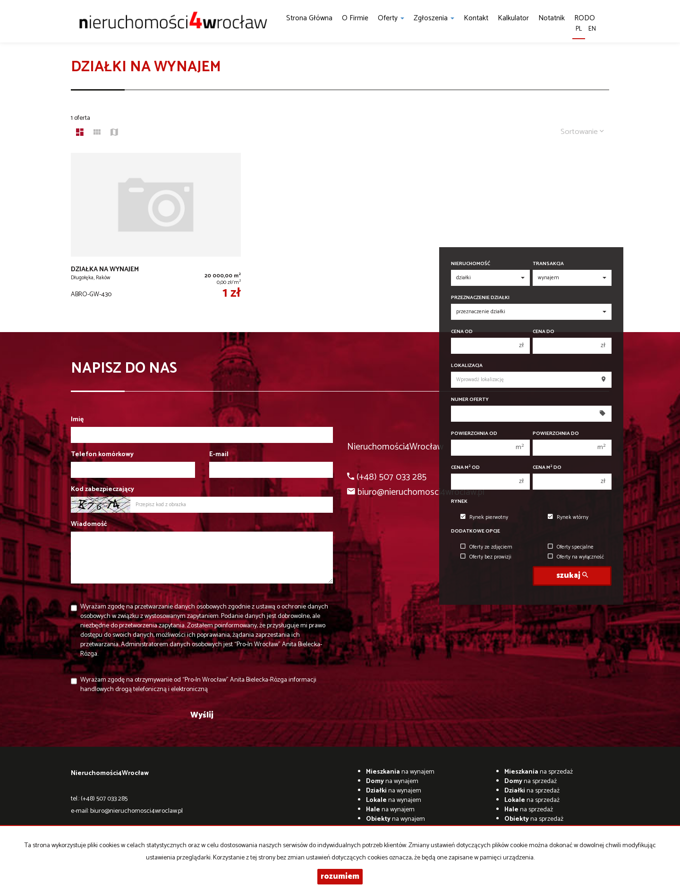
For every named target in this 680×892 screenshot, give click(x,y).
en (592, 29)
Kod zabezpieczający (102, 489)
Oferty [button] (391, 18)
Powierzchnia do (556, 433)
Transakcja (548, 263)
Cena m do (547, 467)
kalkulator (513, 18)
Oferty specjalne (571, 547)
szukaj (572, 575)
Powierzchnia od (474, 433)
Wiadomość (89, 524)
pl (579, 29)
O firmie (355, 18)
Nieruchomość (470, 263)
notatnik (551, 18)
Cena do (543, 331)
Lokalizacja (467, 365)
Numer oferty (470, 399)
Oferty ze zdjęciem (486, 547)
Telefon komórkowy (102, 454)
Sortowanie (582, 131)
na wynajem (400, 772)
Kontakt (476, 18)
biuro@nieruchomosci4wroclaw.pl (136, 811)
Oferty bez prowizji (485, 557)
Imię (77, 420)
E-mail (219, 454)
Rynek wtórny (568, 517)
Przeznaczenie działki (480, 297)
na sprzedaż (538, 772)
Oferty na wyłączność (576, 557)
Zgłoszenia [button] (434, 18)
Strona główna (309, 18)
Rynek (459, 501)
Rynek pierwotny (484, 517)
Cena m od (465, 467)
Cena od (462, 331)
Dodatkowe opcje (475, 531)
